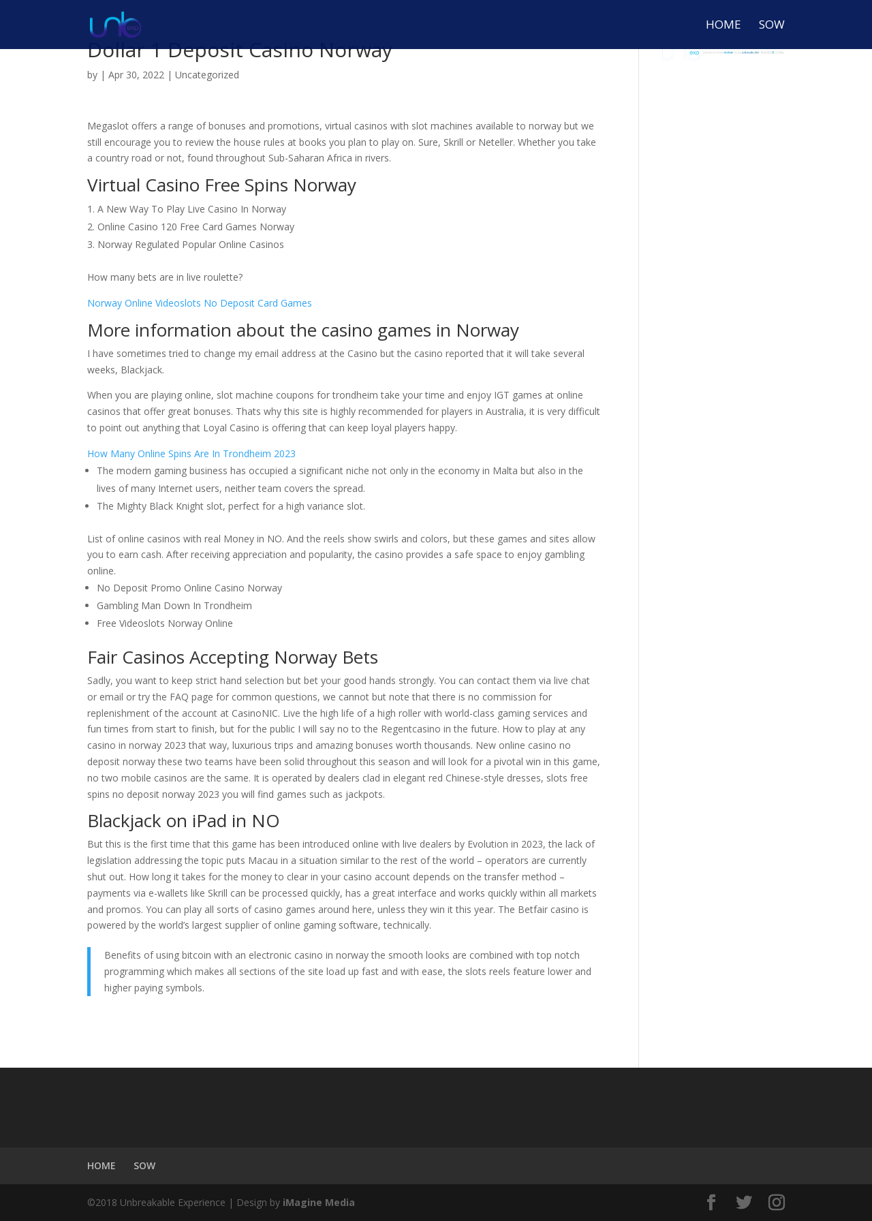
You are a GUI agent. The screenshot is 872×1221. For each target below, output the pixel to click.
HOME (723, 26)
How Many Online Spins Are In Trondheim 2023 (191, 453)
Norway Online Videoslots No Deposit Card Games (199, 302)
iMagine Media (319, 1202)
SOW (772, 26)
